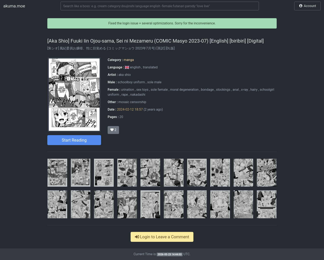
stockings (223, 90)
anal (236, 90)
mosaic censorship (132, 102)
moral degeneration (184, 90)
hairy (253, 90)
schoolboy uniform (131, 82)
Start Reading (74, 140)
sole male (154, 82)
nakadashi (137, 95)
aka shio (124, 75)
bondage (207, 90)
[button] (307, 6)
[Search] (160, 6)
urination (127, 90)
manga (129, 60)
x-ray (244, 90)
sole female (159, 90)
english (133, 67)
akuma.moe (14, 6)
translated (150, 67)
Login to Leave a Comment (162, 236)
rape (125, 95)
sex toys (142, 90)
